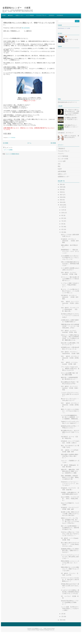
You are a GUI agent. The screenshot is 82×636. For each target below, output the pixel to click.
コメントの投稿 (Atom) (12, 154)
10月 (62, 212)
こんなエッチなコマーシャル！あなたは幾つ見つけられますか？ (70, 394)
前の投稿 (53, 143)
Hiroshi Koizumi (61, 28)
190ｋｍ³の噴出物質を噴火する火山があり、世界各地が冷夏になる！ (70, 263)
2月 (62, 613)
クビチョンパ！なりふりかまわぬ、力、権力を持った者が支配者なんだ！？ (70, 579)
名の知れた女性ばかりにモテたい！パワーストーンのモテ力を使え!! (70, 315)
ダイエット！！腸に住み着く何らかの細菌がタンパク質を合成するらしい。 (70, 278)
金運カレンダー (62, 174)
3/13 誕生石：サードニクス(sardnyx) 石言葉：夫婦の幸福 (69, 388)
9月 (62, 215)
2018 (61, 192)
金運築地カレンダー (63, 176)
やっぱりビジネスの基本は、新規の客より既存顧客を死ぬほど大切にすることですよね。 (70, 591)
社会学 (60, 169)
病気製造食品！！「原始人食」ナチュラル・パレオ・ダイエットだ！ (70, 251)
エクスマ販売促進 (11, 137)
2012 (61, 620)
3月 (62, 232)
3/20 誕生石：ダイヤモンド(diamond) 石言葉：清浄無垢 (69, 297)
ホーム (29, 143)
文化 (59, 163)
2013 (61, 205)
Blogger (53, 628)
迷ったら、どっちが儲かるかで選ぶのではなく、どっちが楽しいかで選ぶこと (70, 291)
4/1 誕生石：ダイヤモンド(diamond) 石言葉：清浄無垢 (70, 240)
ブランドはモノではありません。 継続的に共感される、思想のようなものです (70, 368)
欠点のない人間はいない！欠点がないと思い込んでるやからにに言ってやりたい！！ (70, 533)
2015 (61, 199)
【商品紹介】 (62, 148)
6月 (62, 224)
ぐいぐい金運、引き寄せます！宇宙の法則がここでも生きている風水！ (70, 608)
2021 (61, 184)
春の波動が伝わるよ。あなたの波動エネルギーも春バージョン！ (70, 432)
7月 (62, 221)
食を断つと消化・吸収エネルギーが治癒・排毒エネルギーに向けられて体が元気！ (70, 513)
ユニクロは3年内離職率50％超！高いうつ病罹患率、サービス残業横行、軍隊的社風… (70, 417)
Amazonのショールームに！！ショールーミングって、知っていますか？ (70, 483)
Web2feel (33, 629)
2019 (61, 189)
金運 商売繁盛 (62, 171)
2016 (61, 197)
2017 (61, 194)
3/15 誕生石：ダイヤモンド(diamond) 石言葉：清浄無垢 (70, 358)
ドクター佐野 (62, 161)
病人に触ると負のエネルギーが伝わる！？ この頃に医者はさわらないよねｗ (70, 544)
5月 (62, 226)
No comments (26, 28)
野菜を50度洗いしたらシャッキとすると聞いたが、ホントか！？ (70, 562)
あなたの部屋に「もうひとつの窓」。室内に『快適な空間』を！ (70, 498)
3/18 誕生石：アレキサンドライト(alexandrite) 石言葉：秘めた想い (70, 309)
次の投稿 (5, 143)
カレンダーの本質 (63, 158)
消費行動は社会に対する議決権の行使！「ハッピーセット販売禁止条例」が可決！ (70, 326)
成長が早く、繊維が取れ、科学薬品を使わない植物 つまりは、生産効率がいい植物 (70, 471)
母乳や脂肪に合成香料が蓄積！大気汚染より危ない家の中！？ (70, 456)
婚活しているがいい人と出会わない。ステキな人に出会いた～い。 (70, 411)
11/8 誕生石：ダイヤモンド (66, 132)
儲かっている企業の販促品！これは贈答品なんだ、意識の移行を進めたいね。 (70, 527)
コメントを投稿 (7, 149)
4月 (62, 229)
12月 (62, 207)
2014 (61, 202)
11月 (62, 210)
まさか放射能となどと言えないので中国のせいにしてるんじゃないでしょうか (70, 257)
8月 (62, 218)
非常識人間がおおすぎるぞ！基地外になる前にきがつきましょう (70, 585)
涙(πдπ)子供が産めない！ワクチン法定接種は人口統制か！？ (69, 602)
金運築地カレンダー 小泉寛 (16, 7)
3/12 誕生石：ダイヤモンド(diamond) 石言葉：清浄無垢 (70, 404)
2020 (61, 187)
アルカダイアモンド (63, 151)
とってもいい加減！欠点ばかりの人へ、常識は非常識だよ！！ (70, 284)
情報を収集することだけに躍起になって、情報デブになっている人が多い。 (29, 23)
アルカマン (61, 153)
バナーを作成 (67, 28)
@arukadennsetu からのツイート (67, 102)
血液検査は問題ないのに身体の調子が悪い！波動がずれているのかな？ (70, 550)
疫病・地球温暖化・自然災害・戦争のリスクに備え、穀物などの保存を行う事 (70, 477)
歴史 (59, 166)
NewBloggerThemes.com (49, 629)
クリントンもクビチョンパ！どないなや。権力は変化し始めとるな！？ (70, 556)
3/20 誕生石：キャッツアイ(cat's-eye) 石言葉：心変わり (70, 303)
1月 (62, 616)
